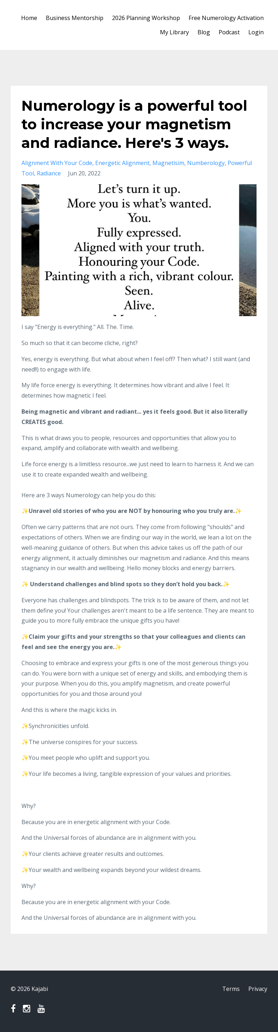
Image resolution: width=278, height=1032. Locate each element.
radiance (49, 173)
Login (256, 32)
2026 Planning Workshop (146, 18)
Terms (231, 989)
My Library (174, 32)
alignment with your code (56, 163)
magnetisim (168, 163)
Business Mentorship (74, 18)
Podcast (229, 32)
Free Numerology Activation (226, 18)
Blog (203, 32)
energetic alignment (122, 163)
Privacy (257, 989)
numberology (206, 163)
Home (29, 18)
